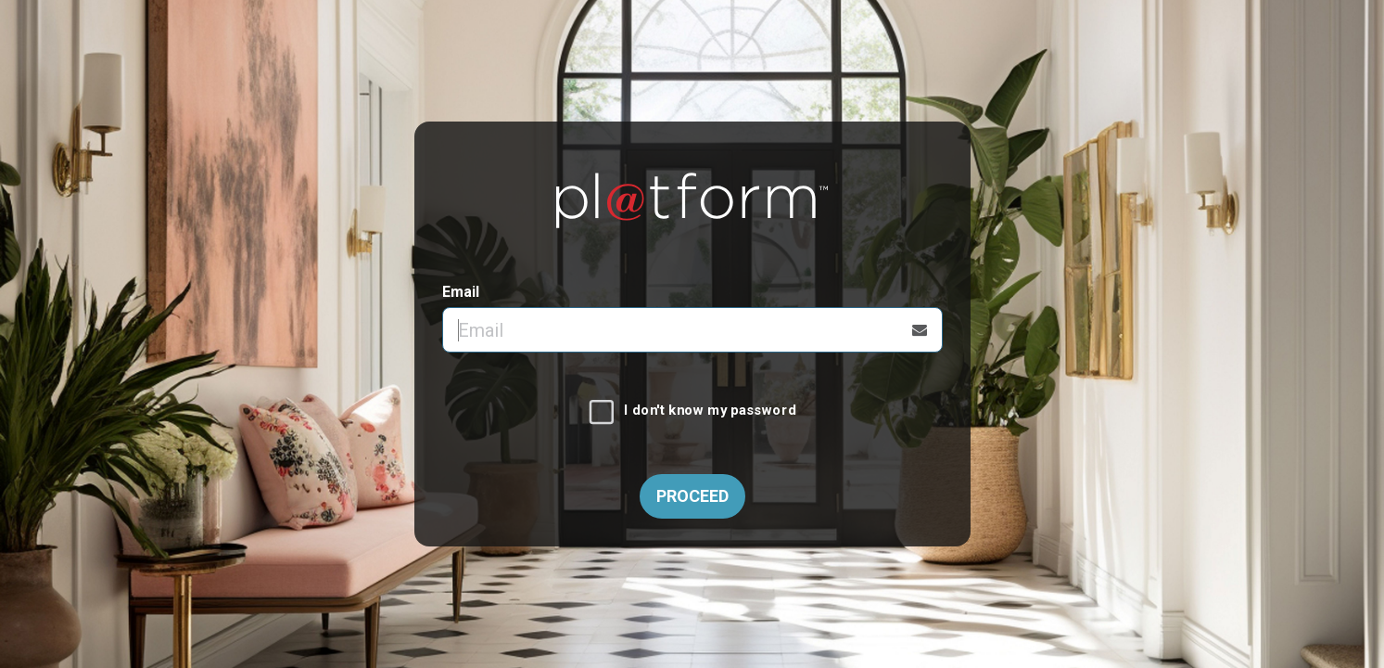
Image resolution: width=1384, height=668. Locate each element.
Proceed (692, 496)
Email (460, 292)
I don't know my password (709, 411)
